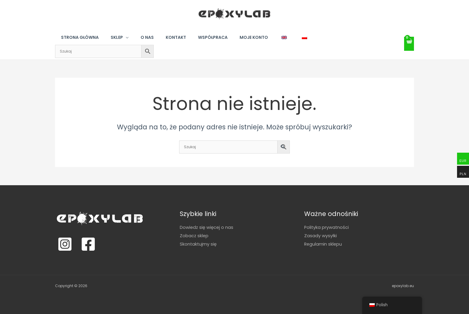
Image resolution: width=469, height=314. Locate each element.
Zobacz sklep (194, 235)
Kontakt (176, 37)
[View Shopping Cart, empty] (409, 44)
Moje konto (254, 37)
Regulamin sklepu (323, 244)
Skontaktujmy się (198, 244)
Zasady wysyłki (320, 235)
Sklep (117, 37)
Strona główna (80, 37)
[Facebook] (88, 244)
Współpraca (213, 37)
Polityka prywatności (327, 227)
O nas (147, 37)
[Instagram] (65, 244)
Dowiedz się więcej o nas (207, 227)
